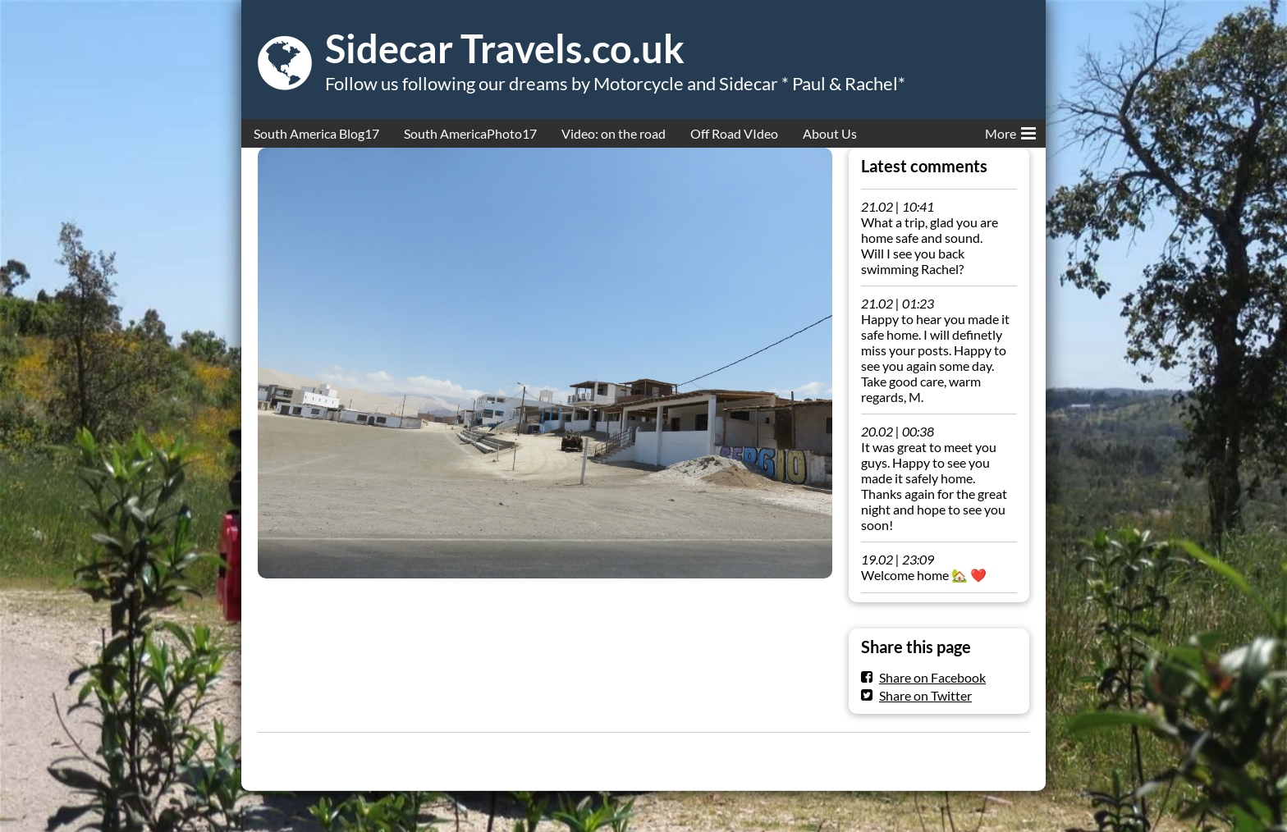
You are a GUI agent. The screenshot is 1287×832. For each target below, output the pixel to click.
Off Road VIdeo (734, 133)
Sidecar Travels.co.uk (505, 48)
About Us (830, 133)
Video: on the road (613, 133)
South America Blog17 (316, 133)
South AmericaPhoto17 (470, 133)
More (1010, 130)
